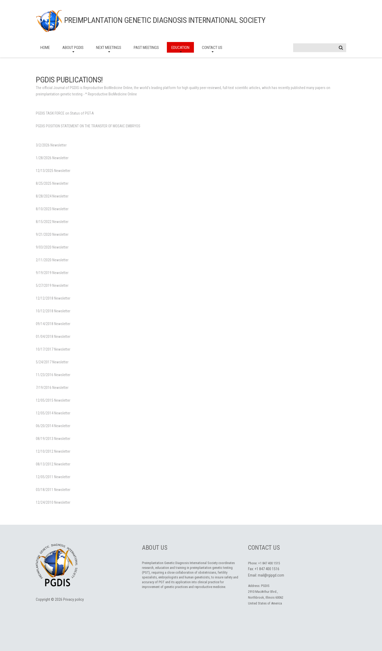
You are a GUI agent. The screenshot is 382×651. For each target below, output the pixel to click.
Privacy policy (73, 599)
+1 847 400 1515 (269, 563)
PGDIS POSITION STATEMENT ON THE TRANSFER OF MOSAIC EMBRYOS (88, 126)
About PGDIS (73, 47)
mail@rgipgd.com (271, 575)
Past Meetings (146, 47)
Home (45, 47)
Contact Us (212, 47)
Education (180, 47)
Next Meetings (108, 47)
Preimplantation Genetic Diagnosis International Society (165, 20)
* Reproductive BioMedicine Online (111, 94)
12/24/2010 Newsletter (53, 502)
